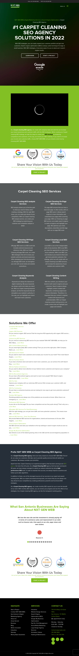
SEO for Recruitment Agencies (18, 374)
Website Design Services (38, 612)
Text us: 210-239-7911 (57, 634)
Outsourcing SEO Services (17, 338)
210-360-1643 (55, 632)
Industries (14, 630)
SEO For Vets (13, 381)
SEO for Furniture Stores (16, 359)
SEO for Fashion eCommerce (18, 367)
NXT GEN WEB (19, 20)
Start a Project (49, 55)
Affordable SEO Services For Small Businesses (23, 409)
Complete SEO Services (16, 326)
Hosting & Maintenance (38, 634)
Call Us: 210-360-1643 (33, 1)
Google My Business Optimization (19, 430)
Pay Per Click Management (39, 623)
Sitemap (13, 632)
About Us (13, 618)
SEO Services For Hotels (16, 352)
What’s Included (16, 628)
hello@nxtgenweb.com (58, 630)
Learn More (30, 55)
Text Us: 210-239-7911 (46, 1)
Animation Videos (36, 632)
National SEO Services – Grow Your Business (22, 416)
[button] (28, 542)
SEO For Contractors (15, 388)
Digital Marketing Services (33, 20)
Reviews (13, 623)
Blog (12, 625)
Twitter (57, 639)
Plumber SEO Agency (15, 395)
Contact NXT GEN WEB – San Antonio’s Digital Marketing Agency (18, 614)
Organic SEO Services (15, 331)
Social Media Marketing (38, 625)
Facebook (53, 639)
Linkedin (53, 643)
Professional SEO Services (17, 402)
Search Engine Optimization (50, 20)
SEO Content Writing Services (18, 345)
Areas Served (15, 621)
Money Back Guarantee (18, 634)
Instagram (62, 639)
